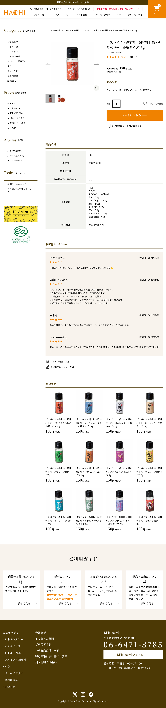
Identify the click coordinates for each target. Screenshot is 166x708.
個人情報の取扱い (46, 662)
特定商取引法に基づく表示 (51, 656)
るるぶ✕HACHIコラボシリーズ (21, 190)
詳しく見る (24, 603)
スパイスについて (15, 156)
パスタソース (61, 14)
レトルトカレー (41, 14)
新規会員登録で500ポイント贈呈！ (74, 2)
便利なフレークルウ (17, 184)
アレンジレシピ (14, 161)
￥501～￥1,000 (14, 113)
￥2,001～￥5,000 (16, 123)
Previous (48, 63)
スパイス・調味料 (102, 14)
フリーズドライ (135, 14)
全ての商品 (12, 42)
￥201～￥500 (14, 108)
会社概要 (40, 633)
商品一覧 (57, 30)
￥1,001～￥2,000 (15, 118)
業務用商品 (12, 76)
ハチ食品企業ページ (47, 650)
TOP (48, 30)
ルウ (119, 14)
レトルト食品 (80, 14)
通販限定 (11, 81)
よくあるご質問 (44, 639)
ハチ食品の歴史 (14, 151)
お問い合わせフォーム (129, 654)
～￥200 (11, 104)
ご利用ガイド (43, 644)
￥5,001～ (12, 128)
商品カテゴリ (11, 633)
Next (96, 63)
